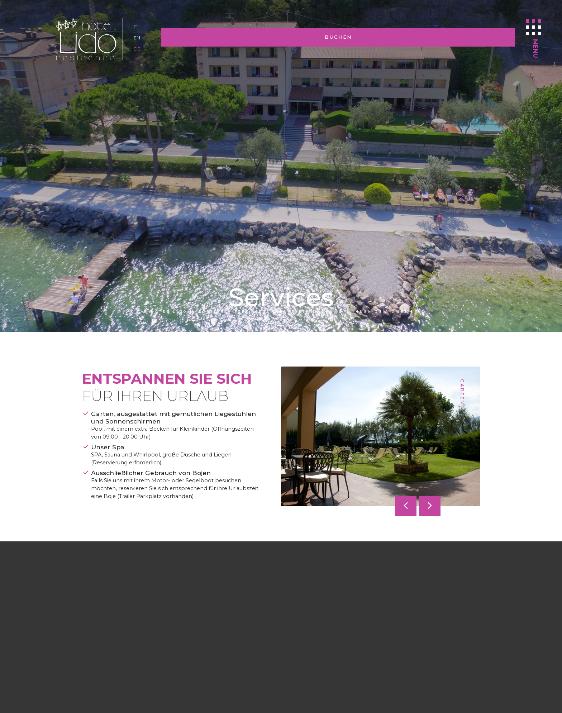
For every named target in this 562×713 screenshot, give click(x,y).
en (138, 37)
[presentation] (405, 506)
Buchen (463, 37)
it (136, 26)
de (138, 49)
